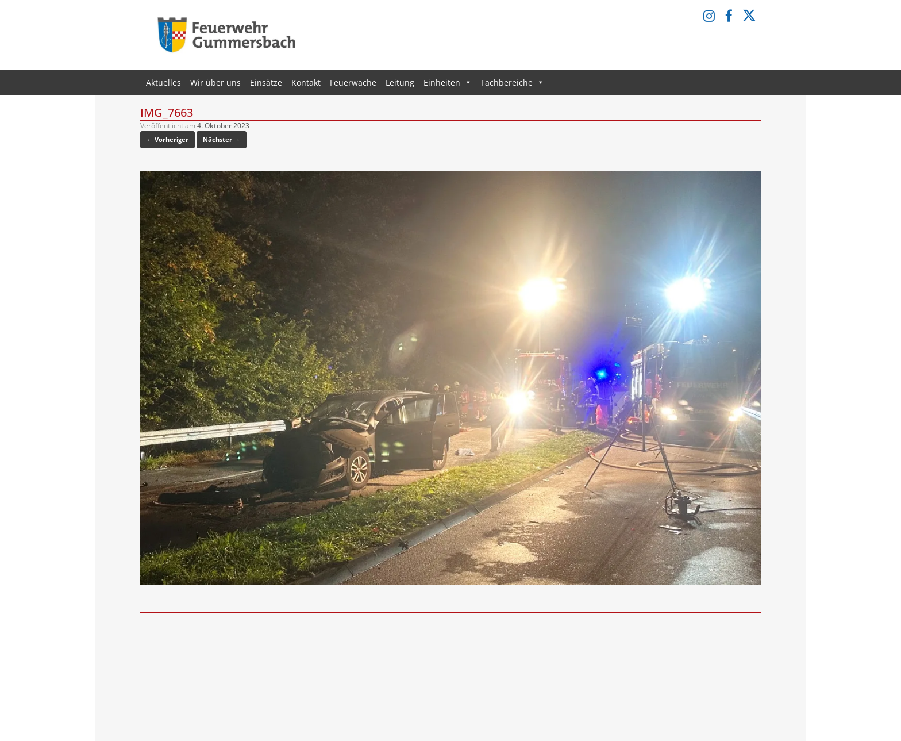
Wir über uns (215, 82)
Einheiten (447, 82)
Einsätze (266, 82)
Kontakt (306, 82)
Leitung (400, 82)
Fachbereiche (512, 82)
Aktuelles (163, 82)
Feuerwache (353, 82)
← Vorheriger (167, 139)
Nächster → (221, 139)
